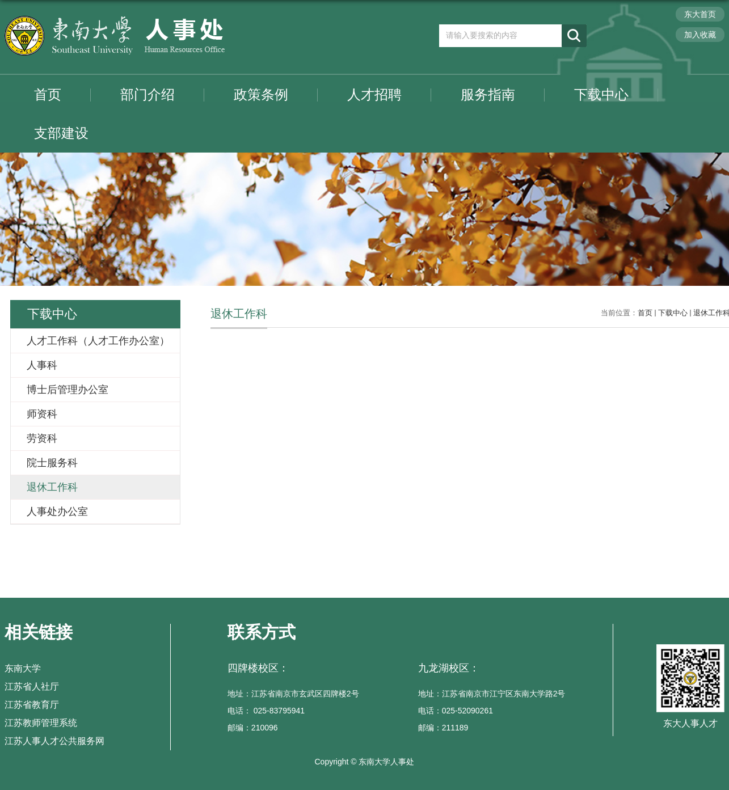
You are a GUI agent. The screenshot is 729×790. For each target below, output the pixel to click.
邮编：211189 (443, 727)
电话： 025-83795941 (266, 710)
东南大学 (23, 668)
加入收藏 (700, 34)
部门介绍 (147, 94)
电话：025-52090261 (455, 710)
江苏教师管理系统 (41, 723)
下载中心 (601, 94)
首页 (47, 94)
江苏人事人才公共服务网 (54, 741)
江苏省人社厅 (32, 686)
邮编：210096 (252, 727)
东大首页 (700, 14)
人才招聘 (374, 94)
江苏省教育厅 (32, 704)
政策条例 (261, 94)
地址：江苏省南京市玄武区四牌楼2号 (293, 693)
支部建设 (61, 133)
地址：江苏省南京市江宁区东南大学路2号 (492, 693)
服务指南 (488, 94)
